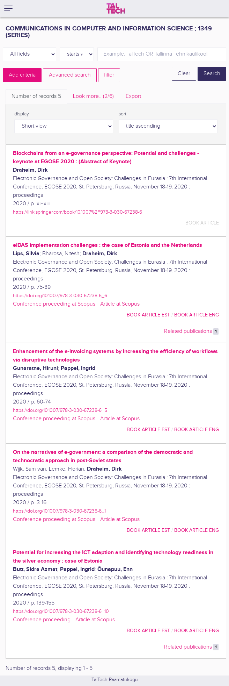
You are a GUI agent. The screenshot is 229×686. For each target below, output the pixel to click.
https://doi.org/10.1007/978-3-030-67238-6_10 (61, 611)
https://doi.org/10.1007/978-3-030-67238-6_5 (60, 410)
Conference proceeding (42, 619)
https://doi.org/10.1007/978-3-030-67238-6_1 (59, 511)
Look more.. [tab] (93, 96)
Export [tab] (133, 96)
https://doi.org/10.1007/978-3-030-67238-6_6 (60, 296)
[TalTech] (116, 8)
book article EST (148, 315)
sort (122, 114)
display (21, 114)
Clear (184, 73)
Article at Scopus (120, 304)
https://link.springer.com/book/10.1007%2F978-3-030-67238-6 (77, 212)
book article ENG (196, 315)
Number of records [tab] (36, 96)
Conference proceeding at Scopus (54, 304)
